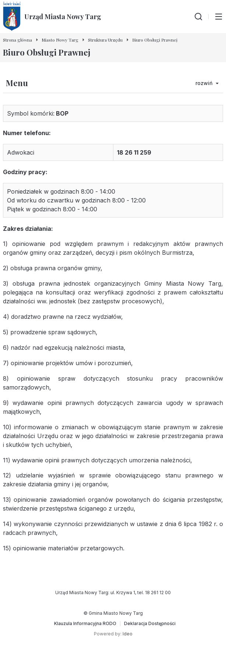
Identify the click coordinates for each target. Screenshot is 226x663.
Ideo (128, 633)
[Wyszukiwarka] (198, 16)
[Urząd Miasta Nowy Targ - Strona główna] (52, 16)
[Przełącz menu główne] (218, 16)
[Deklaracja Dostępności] (150, 623)
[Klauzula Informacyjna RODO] (85, 623)
